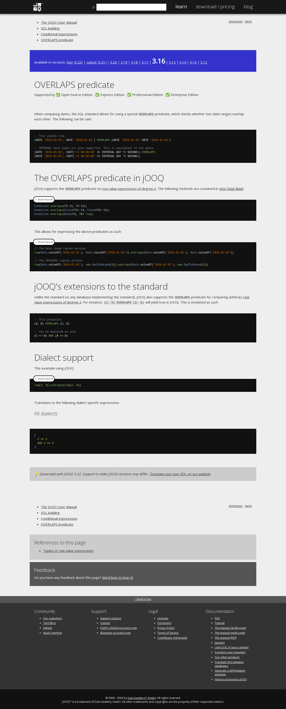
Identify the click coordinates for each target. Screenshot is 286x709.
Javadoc (220, 641)
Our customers (52, 616)
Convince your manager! (230, 651)
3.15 (172, 62)
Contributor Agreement (172, 636)
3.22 (78, 62)
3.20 (113, 62)
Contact (105, 621)
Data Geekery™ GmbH (142, 696)
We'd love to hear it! (117, 575)
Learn (181, 6)
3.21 (102, 62)
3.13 (193, 62)
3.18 (134, 62)
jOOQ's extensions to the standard (101, 285)
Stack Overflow (52, 631)
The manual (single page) (230, 626)
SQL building (50, 28)
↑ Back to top (143, 597)
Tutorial (220, 621)
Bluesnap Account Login (115, 631)
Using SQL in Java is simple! (232, 646)
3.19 (124, 62)
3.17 (145, 62)
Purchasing (164, 621)
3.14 (182, 62)
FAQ (217, 616)
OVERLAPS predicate (57, 40)
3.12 (203, 62)
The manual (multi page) (230, 631)
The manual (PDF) (226, 636)
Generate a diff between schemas (230, 671)
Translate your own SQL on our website (179, 472)
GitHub (47, 626)
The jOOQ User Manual (59, 22)
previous (235, 21)
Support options (110, 616)
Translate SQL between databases (229, 662)
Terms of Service (168, 631)
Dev (70, 62)
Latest (91, 62)
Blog (248, 6)
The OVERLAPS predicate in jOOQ (99, 177)
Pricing (215, 6)
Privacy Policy (166, 626)
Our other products (227, 655)
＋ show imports (44, 198)
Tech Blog (49, 621)
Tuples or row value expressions (68, 549)
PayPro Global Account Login (118, 626)
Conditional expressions (59, 34)
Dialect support (64, 356)
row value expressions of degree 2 (129, 188)
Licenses (163, 616)
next (248, 21)
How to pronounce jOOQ (231, 677)
